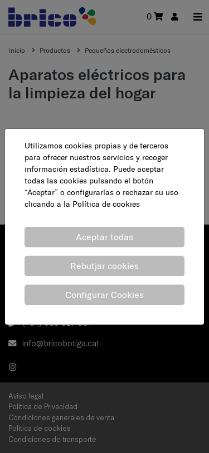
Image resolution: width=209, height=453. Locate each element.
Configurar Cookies (104, 294)
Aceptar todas (104, 236)
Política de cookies (106, 204)
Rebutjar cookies (104, 265)
